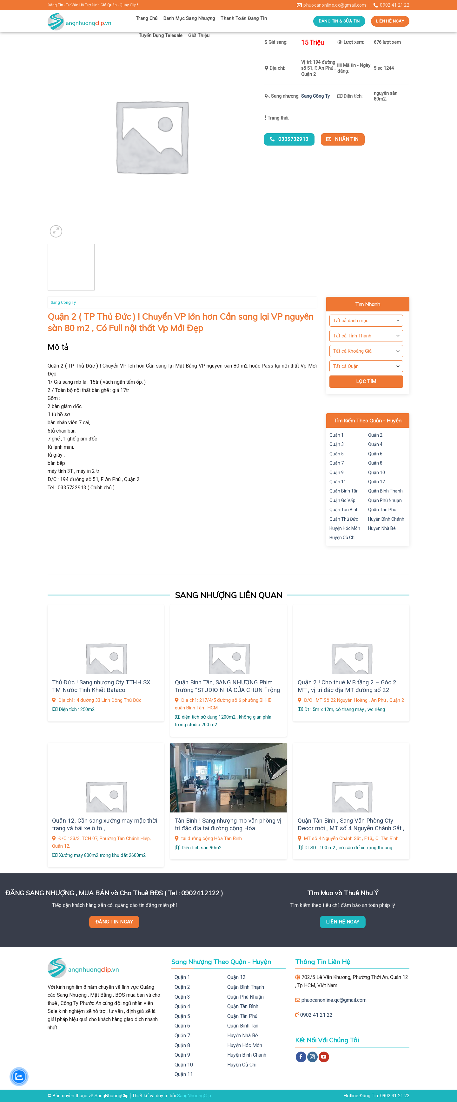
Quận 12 (376, 481)
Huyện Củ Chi (342, 537)
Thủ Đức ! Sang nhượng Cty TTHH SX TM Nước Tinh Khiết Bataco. (101, 686)
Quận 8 (375, 463)
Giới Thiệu (198, 35)
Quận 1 (336, 435)
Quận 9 (336, 472)
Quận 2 (375, 435)
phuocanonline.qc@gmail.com (334, 1000)
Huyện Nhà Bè (382, 528)
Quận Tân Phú (382, 509)
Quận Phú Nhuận (385, 500)
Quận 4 (375, 444)
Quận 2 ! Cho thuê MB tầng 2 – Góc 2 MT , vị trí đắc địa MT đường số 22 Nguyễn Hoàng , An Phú (347, 690)
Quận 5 (336, 453)
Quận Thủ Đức (343, 519)
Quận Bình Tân (344, 490)
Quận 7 (336, 463)
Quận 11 (337, 481)
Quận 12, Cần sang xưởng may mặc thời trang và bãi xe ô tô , (104, 824)
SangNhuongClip (194, 1096)
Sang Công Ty (315, 96)
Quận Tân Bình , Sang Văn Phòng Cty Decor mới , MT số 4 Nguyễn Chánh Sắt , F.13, (351, 828)
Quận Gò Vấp (342, 500)
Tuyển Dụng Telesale (160, 35)
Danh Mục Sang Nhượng (189, 18)
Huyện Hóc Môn (344, 528)
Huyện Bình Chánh (386, 519)
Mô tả (58, 347)
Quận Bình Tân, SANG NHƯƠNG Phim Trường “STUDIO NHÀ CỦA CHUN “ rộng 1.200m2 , (227, 690)
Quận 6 (375, 453)
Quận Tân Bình (344, 509)
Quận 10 (376, 472)
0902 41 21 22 (316, 1015)
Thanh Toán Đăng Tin (244, 18)
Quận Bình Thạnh (385, 490)
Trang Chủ (147, 18)
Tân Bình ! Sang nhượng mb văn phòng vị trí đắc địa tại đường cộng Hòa (228, 824)
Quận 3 (336, 444)
